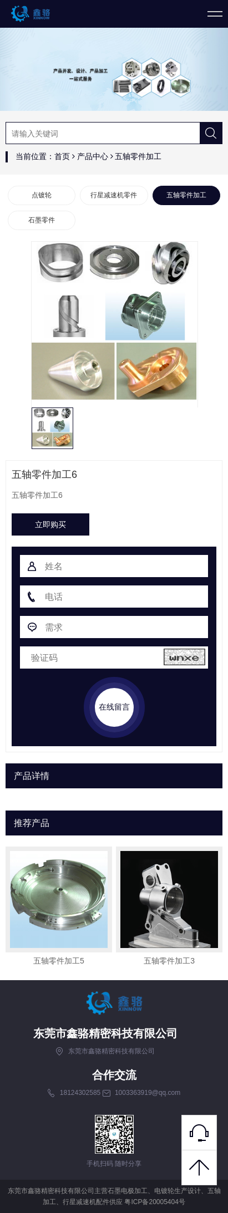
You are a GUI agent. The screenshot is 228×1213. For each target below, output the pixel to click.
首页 (62, 156)
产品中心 (92, 156)
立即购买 (50, 524)
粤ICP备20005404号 (154, 1202)
